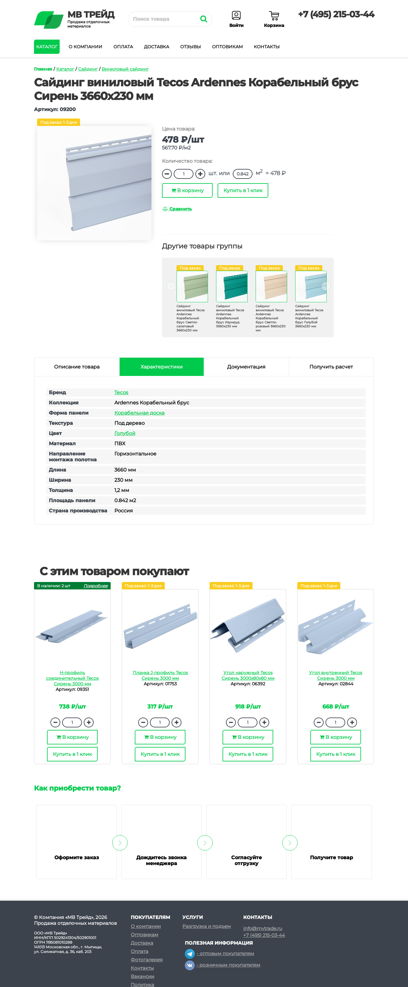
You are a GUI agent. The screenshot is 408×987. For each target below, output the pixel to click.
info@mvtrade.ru (262, 928)
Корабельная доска (139, 413)
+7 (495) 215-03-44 (336, 14)
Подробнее (95, 585)
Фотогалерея (147, 960)
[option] (189, 304)
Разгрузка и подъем (206, 926)
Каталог (46, 47)
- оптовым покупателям (219, 953)
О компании (85, 47)
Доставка (156, 47)
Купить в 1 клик (242, 190)
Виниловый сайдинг (125, 69)
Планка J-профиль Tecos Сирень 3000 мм (160, 675)
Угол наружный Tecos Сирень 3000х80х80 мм (248, 675)
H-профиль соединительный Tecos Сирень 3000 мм (72, 678)
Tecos (121, 392)
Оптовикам (227, 47)
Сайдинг (88, 69)
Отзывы (190, 47)
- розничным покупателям (222, 965)
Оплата (123, 47)
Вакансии (142, 976)
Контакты (267, 47)
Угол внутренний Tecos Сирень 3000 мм (335, 675)
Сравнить (177, 209)
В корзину (187, 190)
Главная (43, 69)
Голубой (124, 433)
